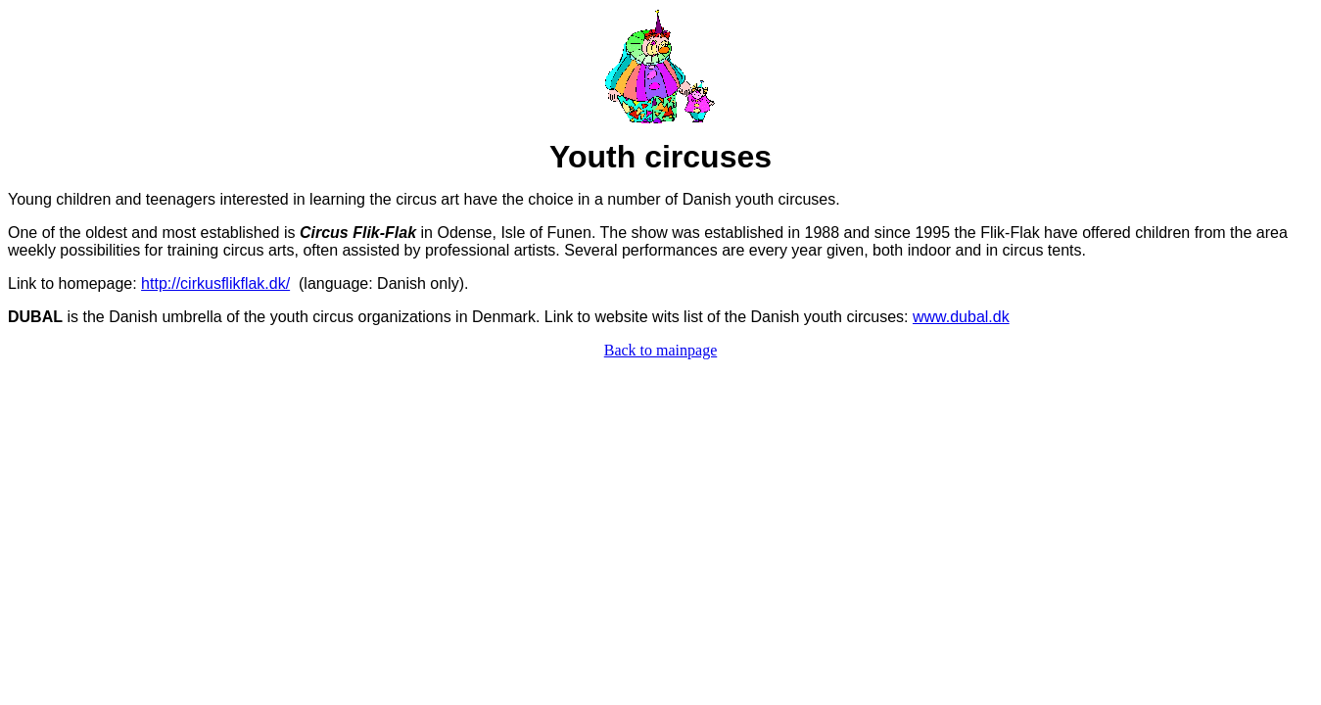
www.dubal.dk (961, 316)
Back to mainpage (661, 350)
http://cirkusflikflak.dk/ (215, 283)
